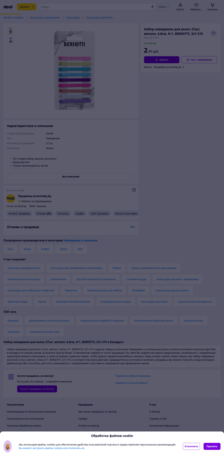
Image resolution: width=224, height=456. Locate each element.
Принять (211, 446)
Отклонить (191, 446)
